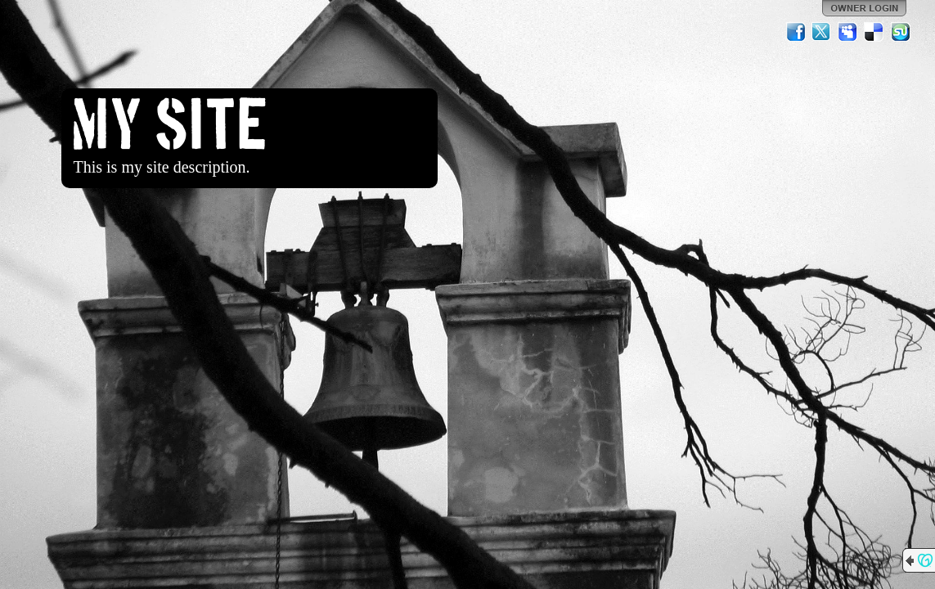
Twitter (822, 31)
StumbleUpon (900, 31)
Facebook (795, 31)
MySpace (848, 31)
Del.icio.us (874, 31)
